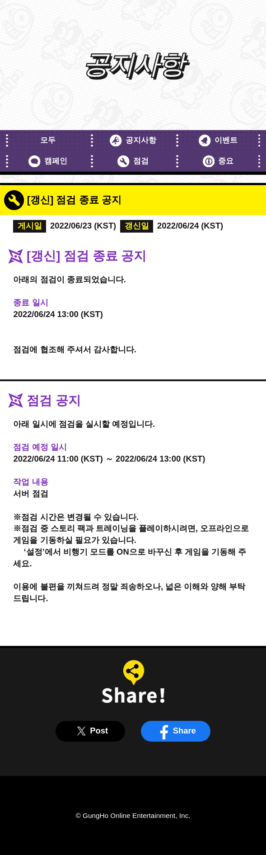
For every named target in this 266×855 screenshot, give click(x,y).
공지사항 (133, 141)
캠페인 (47, 161)
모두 (48, 140)
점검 (133, 161)
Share (175, 730)
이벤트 (218, 141)
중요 (218, 161)
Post (90, 730)
